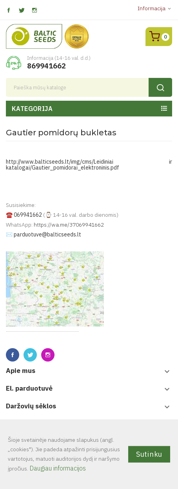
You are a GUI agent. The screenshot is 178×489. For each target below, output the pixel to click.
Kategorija (32, 109)
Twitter (21, 10)
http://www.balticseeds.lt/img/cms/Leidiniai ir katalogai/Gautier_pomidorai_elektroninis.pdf (89, 164)
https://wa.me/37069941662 (69, 224)
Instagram (34, 10)
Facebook (8, 10)
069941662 (28, 214)
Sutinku (149, 453)
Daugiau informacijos (57, 468)
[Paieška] (89, 87)
